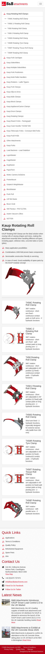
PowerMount (10, 179)
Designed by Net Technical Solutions (31, 651)
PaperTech (9, 170)
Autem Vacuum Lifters (13, 214)
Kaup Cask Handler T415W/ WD (17, 126)
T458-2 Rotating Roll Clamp (16, 33)
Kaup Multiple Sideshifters (15, 67)
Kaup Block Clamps (12, 101)
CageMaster (10, 160)
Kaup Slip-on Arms (12, 92)
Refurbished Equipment (14, 549)
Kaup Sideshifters (12, 62)
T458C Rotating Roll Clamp (16, 19)
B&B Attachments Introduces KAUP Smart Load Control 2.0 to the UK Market (27, 602)
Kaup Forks (9, 145)
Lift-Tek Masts (10, 199)
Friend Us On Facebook (14, 586)
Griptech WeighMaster (13, 184)
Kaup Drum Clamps (12, 111)
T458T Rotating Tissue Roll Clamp (19, 48)
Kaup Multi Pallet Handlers (15, 77)
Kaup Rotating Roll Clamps (16, 14)
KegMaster (9, 165)
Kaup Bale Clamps (12, 97)
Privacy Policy (8, 649)
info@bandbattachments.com (16, 582)
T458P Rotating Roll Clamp (16, 53)
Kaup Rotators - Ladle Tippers (16, 82)
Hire (7, 556)
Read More (27, 640)
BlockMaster (10, 189)
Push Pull (9, 194)
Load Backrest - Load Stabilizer (17, 150)
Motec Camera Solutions (14, 175)
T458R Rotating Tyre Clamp (16, 43)
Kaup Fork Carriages (13, 57)
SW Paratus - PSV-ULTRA (15, 209)
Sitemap (30, 649)
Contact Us (11, 561)
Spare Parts (9, 553)
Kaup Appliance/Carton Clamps (17, 106)
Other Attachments (12, 140)
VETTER (8, 218)
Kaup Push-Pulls (11, 136)
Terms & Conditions (12, 541)
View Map (9, 574)
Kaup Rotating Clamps (13, 116)
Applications (10, 538)
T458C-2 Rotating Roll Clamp (17, 23)
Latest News (12, 595)
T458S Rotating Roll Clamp (16, 38)
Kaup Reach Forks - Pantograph (17, 121)
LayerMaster (10, 155)
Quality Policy (10, 545)
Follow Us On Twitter (13, 589)
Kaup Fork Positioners (13, 72)
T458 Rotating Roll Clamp (16, 28)
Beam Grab (9, 204)
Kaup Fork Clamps (12, 87)
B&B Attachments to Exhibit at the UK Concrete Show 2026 (25, 629)
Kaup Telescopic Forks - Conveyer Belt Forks (22, 131)
